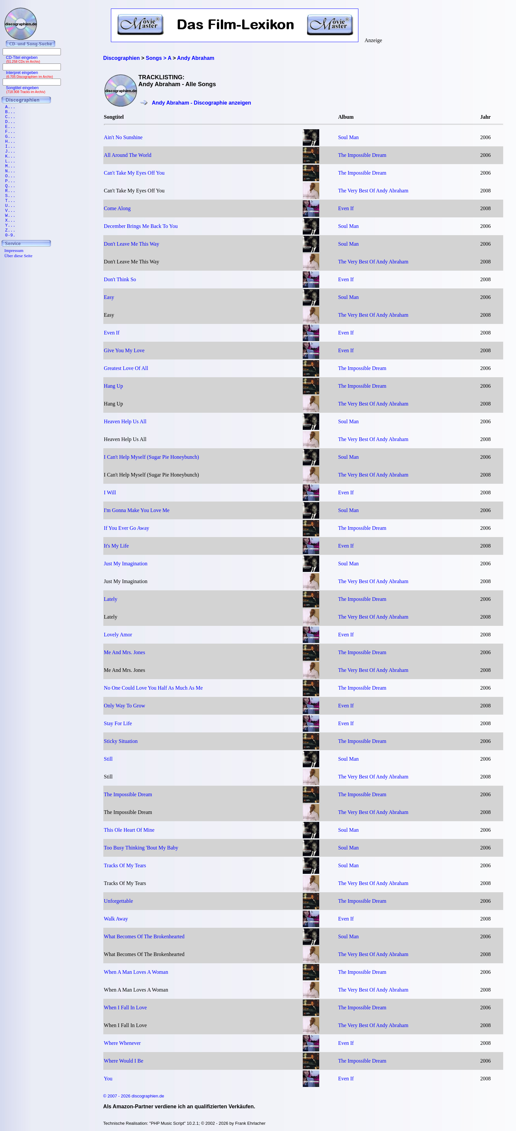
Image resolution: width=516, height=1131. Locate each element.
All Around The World (127, 155)
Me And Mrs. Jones (124, 652)
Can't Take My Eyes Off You (134, 173)
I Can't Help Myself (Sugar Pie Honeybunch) (151, 457)
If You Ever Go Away (126, 528)
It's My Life (116, 546)
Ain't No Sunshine (123, 137)
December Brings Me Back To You (141, 226)
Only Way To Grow (124, 705)
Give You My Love (124, 350)
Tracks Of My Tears (125, 865)
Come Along (117, 208)
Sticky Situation (121, 741)
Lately (110, 599)
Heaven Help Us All (125, 421)
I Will (110, 492)
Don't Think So (120, 279)
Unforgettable (118, 901)
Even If (346, 208)
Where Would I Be (123, 1061)
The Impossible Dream (362, 155)
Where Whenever (122, 1043)
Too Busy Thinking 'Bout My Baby (141, 847)
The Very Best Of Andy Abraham (373, 190)
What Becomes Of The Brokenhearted (144, 936)
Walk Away (116, 919)
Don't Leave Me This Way (131, 244)
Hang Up (113, 386)
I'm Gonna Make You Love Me (136, 510)
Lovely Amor (118, 634)
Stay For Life (118, 723)
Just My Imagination (125, 563)
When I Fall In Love (125, 1007)
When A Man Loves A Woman (136, 972)
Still (108, 759)
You (108, 1078)
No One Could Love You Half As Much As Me (153, 688)
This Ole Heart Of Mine (129, 830)
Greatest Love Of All (126, 368)
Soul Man (348, 137)
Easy (109, 297)
